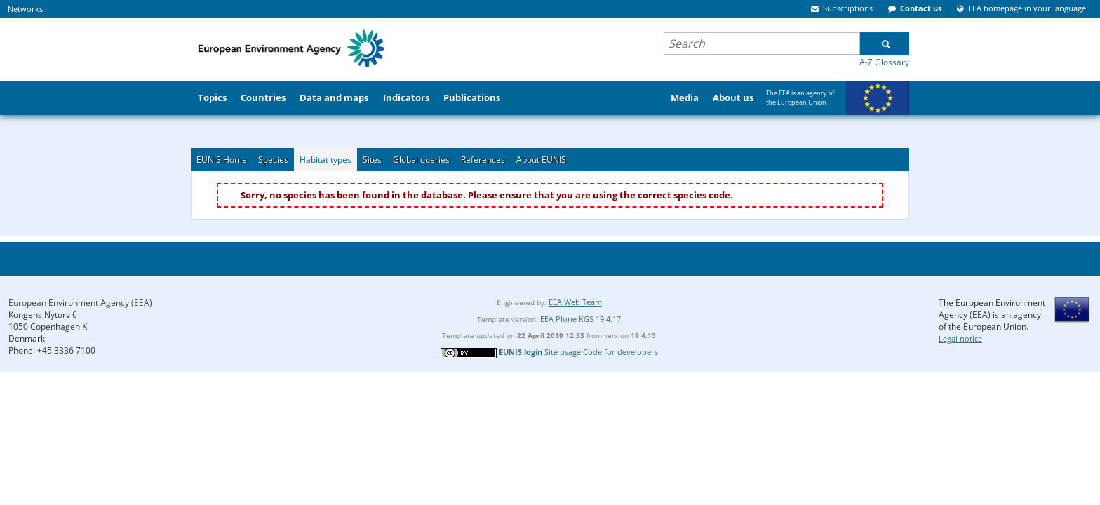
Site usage (562, 351)
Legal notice (960, 338)
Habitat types (325, 160)
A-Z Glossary (884, 62)
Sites (372, 160)
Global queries (421, 160)
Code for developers (620, 351)
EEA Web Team (575, 302)
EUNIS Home (221, 160)
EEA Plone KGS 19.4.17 (580, 319)
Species (273, 160)
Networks (25, 9)
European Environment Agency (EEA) (80, 303)
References (483, 160)
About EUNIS (541, 160)
